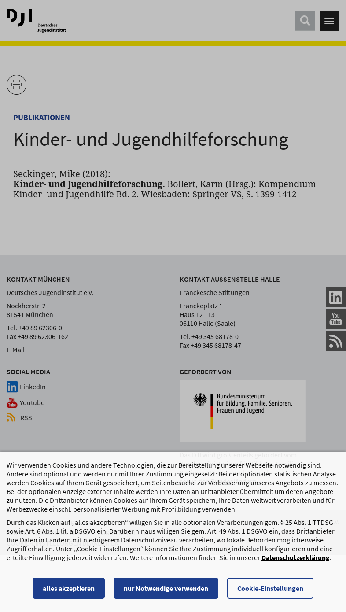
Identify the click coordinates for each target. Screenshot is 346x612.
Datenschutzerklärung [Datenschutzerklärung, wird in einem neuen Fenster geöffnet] (295, 557)
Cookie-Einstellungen (270, 588)
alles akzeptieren (69, 588)
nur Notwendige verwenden (166, 588)
